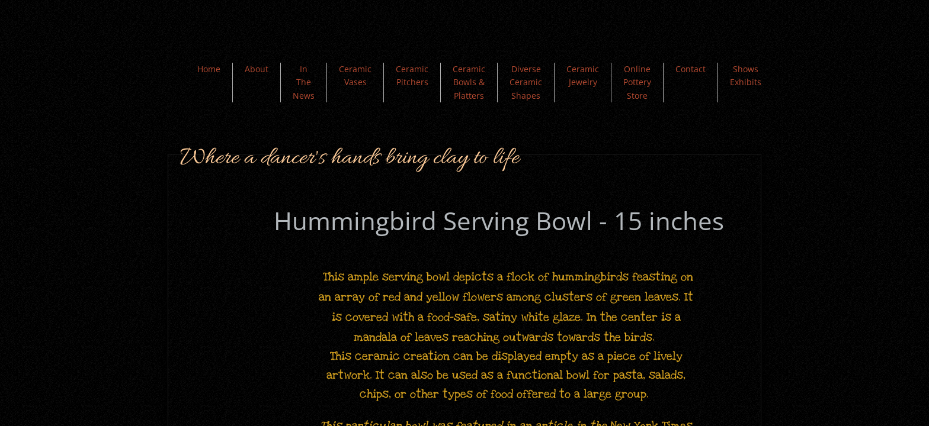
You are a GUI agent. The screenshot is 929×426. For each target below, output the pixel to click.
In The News (304, 82)
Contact (690, 69)
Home (208, 69)
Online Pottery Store (637, 82)
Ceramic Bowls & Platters (469, 82)
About (256, 69)
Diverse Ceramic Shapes (526, 82)
